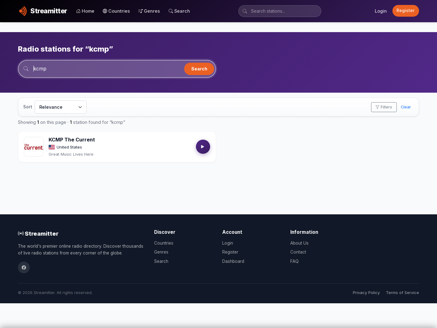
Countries (116, 11)
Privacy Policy (366, 292)
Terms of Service (402, 292)
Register (405, 10)
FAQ (294, 261)
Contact (298, 252)
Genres (149, 11)
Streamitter (38, 233)
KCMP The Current (72, 140)
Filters (383, 107)
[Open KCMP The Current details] (34, 147)
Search (179, 11)
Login (381, 11)
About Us (299, 243)
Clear (406, 107)
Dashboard (233, 261)
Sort (27, 106)
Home (85, 11)
